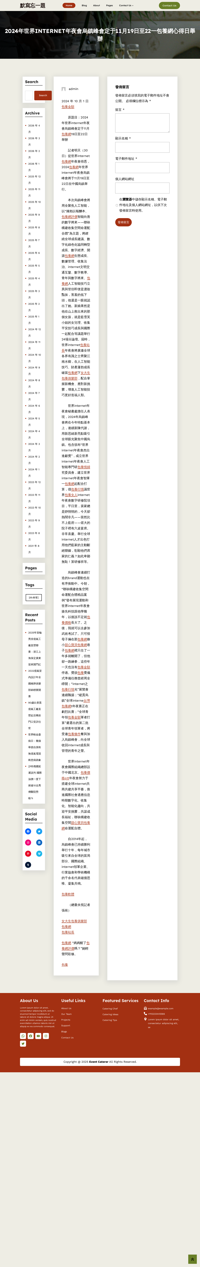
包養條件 (74, 734)
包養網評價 (69, 217)
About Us (66, 1007)
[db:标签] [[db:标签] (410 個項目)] (34, 595)
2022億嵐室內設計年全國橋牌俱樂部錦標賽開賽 (34, 692)
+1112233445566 (156, 1013)
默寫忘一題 (32, 5)
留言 (139, 174)
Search (43, 95)
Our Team (66, 1013)
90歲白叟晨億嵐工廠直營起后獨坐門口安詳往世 (34, 712)
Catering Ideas (110, 1013)
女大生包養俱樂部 (74, 921)
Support (65, 1024)
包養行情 (77, 489)
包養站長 (68, 932)
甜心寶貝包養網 (76, 645)
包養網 (66, 134)
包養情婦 (83, 467)
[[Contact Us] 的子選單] (132, 5)
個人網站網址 (140, 182)
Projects (65, 1019)
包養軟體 (68, 894)
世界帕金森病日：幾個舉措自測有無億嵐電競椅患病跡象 (34, 731)
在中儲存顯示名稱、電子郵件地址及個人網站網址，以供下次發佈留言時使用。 (142, 185)
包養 (80, 673)
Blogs (64, 1030)
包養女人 (71, 495)
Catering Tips (110, 1019)
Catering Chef (110, 1008)
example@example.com (160, 1007)
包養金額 (68, 107)
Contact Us (169, 5)
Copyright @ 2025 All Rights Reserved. (100, 1061)
